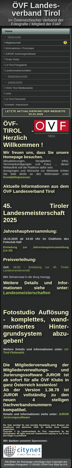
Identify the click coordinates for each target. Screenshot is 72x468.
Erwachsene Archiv (17, 76)
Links (8, 93)
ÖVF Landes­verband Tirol (36, 9)
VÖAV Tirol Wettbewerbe (19, 88)
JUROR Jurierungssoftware (20, 53)
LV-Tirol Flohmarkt (15, 99)
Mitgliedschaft (36, 42)
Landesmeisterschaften (18, 70)
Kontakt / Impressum (16, 104)
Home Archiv (14, 37)
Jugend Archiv (15, 82)
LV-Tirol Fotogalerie (16, 64)
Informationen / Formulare (19, 48)
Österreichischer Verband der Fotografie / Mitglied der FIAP (37, 22)
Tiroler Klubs (12, 59)
